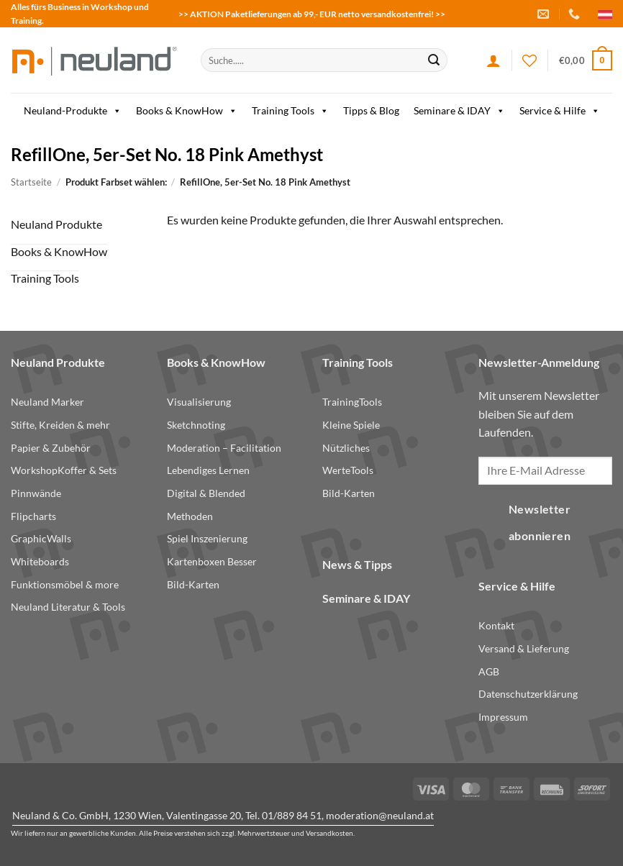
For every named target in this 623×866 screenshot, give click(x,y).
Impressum (503, 717)
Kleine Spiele (351, 425)
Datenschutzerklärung (528, 694)
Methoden (190, 516)
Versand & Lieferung (523, 648)
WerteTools (347, 470)
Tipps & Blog (371, 110)
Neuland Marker (47, 402)
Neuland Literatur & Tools (68, 607)
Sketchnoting (196, 425)
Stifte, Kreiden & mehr (60, 425)
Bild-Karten (193, 584)
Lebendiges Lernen (208, 470)
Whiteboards (40, 561)
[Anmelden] (493, 60)
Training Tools (290, 111)
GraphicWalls (41, 538)
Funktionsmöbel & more (65, 584)
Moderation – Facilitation (224, 448)
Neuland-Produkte (73, 111)
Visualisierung (199, 402)
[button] (585, 60)
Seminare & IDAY (459, 111)
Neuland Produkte (56, 224)
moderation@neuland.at (380, 815)
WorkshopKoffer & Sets (64, 470)
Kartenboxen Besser (212, 561)
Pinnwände (36, 493)
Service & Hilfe (559, 111)
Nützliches (346, 448)
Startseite (31, 182)
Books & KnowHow (186, 111)
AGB (488, 671)
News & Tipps (357, 564)
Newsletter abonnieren (540, 522)
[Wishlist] (529, 60)
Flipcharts (33, 516)
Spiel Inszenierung (207, 538)
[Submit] (434, 60)
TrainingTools (352, 402)
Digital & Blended (206, 493)
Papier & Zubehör (51, 448)
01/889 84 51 (292, 815)
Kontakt (496, 625)
